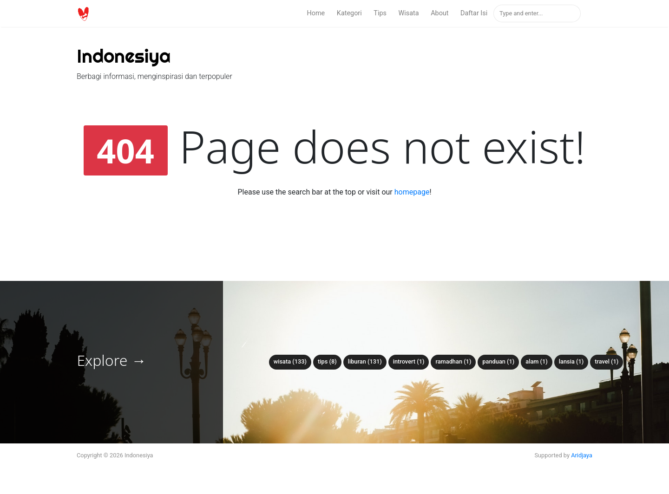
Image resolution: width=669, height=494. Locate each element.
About (439, 13)
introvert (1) (409, 361)
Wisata (409, 13)
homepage (412, 192)
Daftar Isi (473, 13)
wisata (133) (290, 361)
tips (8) (327, 361)
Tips (380, 13)
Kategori (349, 13)
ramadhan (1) (453, 361)
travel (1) (606, 361)
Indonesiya (124, 56)
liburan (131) (365, 361)
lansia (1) (571, 361)
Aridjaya (581, 455)
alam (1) (536, 361)
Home (316, 13)
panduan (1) (498, 361)
